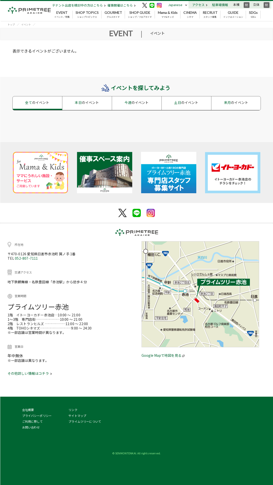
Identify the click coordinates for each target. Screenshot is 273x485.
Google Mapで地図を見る (163, 355)
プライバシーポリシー (37, 415)
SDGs (253, 14)
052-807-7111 (26, 258)
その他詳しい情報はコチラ (30, 373)
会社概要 (28, 410)
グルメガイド (113, 14)
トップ (11, 24)
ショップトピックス (87, 14)
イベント (26, 24)
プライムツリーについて (84, 421)
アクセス (199, 4)
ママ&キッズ (168, 14)
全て (37, 102)
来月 (236, 102)
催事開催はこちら (121, 5)
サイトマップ (77, 415)
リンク (72, 410)
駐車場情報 (220, 4)
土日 (186, 102)
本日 (87, 102)
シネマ (190, 14)
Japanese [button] (175, 4)
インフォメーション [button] (233, 14)
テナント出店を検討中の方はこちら (79, 5)
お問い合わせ (31, 427)
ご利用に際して (32, 421)
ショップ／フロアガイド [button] (140, 14)
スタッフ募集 (210, 14)
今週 (136, 102)
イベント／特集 (62, 14)
